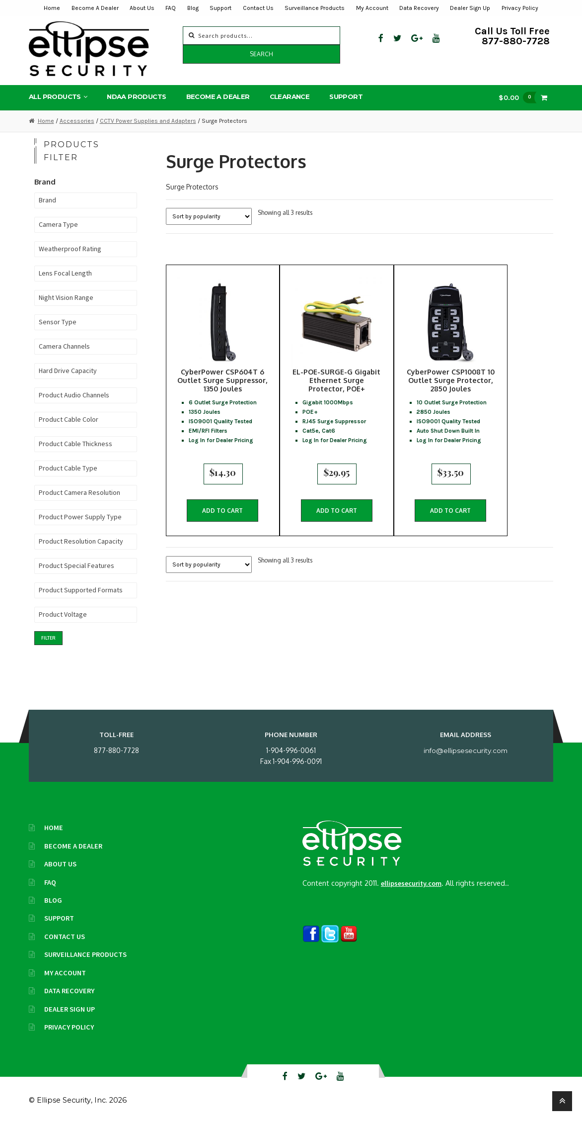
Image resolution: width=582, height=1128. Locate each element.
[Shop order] (209, 218)
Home (52, 7)
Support (220, 7)
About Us (142, 7)
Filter (48, 639)
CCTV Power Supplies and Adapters (148, 122)
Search (261, 54)
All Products (55, 98)
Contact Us (258, 7)
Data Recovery (419, 7)
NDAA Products (136, 98)
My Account (372, 7)
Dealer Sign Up (470, 7)
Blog (193, 7)
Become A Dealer (95, 7)
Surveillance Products (315, 7)
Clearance (290, 98)
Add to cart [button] (222, 514)
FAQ (170, 7)
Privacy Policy (520, 7)
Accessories (77, 122)
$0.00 (520, 99)
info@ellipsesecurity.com (466, 752)
